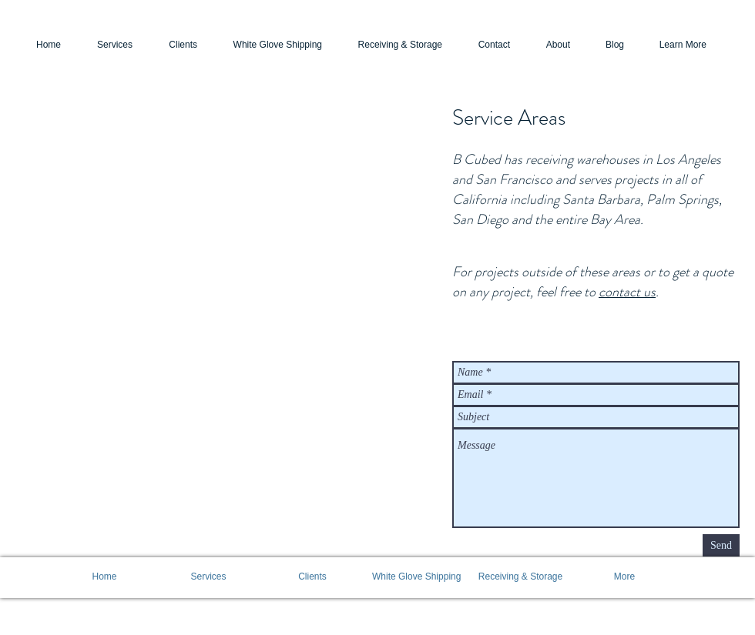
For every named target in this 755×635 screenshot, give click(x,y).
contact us (627, 292)
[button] (673, 45)
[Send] (721, 545)
